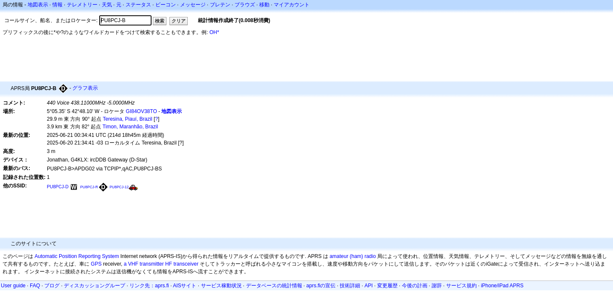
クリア (179, 20)
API (368, 286)
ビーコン (165, 5)
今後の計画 (414, 286)
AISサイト (184, 286)
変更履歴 (387, 286)
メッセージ (193, 5)
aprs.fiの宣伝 (321, 286)
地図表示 (38, 5)
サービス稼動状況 (221, 286)
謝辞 (437, 286)
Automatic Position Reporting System (76, 256)
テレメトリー (82, 5)
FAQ (35, 286)
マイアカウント (291, 5)
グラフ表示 (85, 88)
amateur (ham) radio (352, 256)
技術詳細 (350, 286)
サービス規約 (461, 286)
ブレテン (220, 5)
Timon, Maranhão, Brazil (130, 127)
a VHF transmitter (144, 264)
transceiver (185, 264)
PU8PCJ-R (89, 187)
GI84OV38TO (141, 111)
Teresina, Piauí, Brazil (127, 119)
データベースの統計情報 (274, 286)
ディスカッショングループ (94, 286)
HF (168, 264)
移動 (264, 5)
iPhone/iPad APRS (502, 286)
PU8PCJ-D (58, 186)
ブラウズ (245, 5)
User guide (13, 286)
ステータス (138, 5)
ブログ (52, 286)
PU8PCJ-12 (119, 187)
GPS (96, 264)
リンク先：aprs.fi (149, 286)
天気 (107, 5)
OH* (214, 32)
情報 (57, 5)
